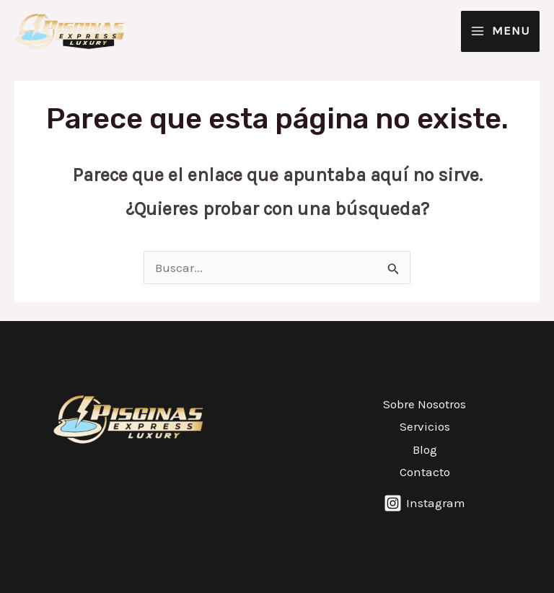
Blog (425, 449)
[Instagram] (424, 503)
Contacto (425, 472)
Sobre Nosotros (424, 404)
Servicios (425, 426)
